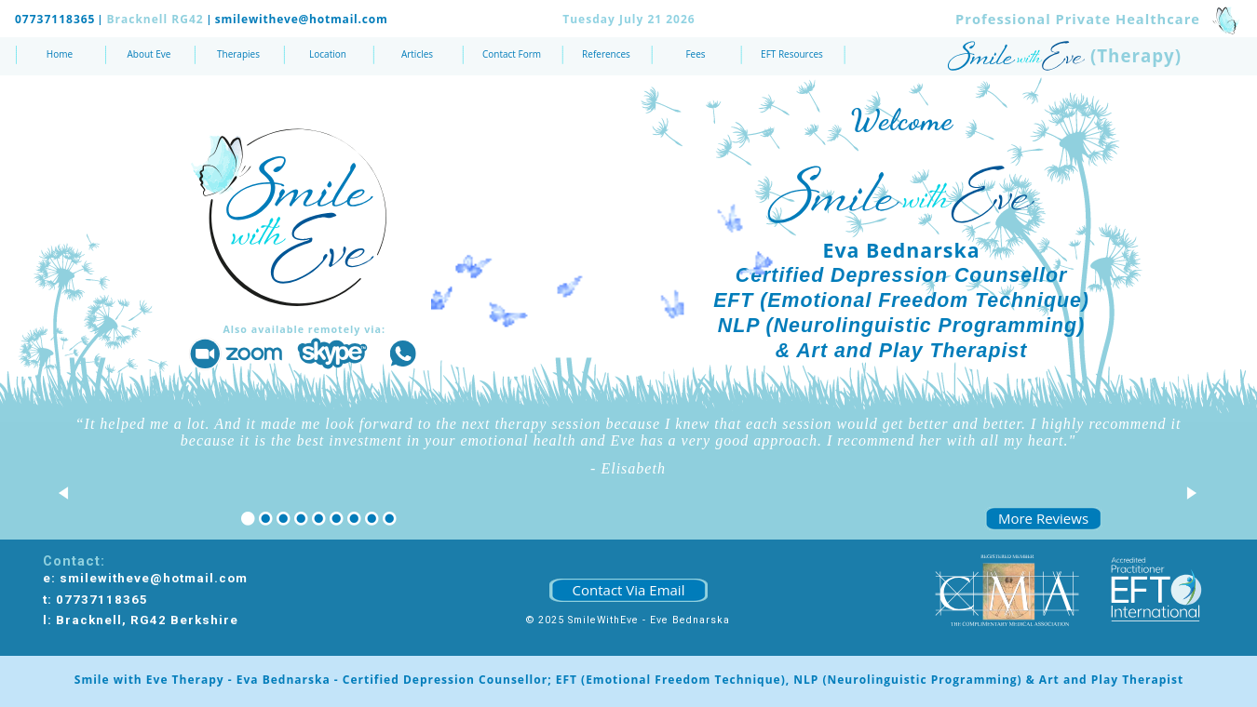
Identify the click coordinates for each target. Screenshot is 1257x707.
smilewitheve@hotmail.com (301, 19)
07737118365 (55, 19)
